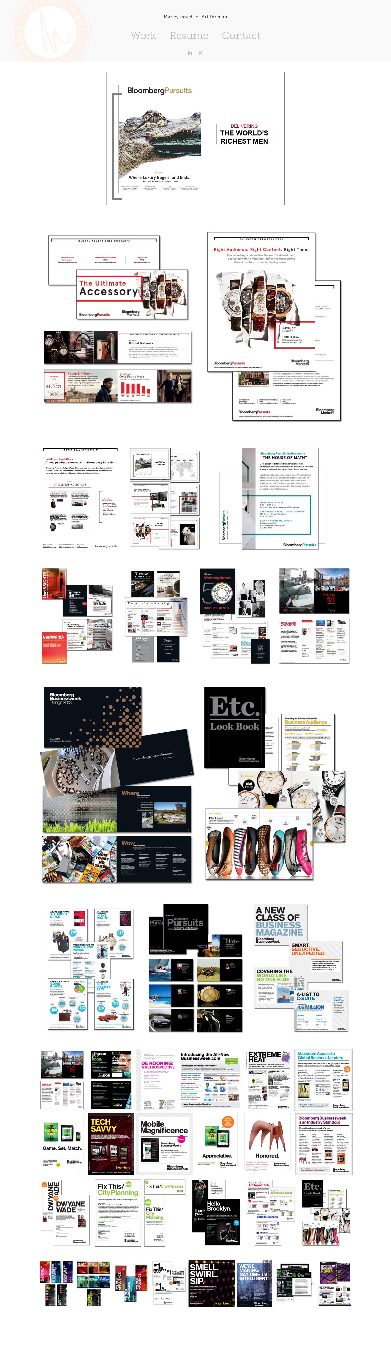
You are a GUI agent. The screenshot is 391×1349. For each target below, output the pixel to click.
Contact (241, 35)
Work (143, 35)
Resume (189, 35)
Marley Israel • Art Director (196, 16)
